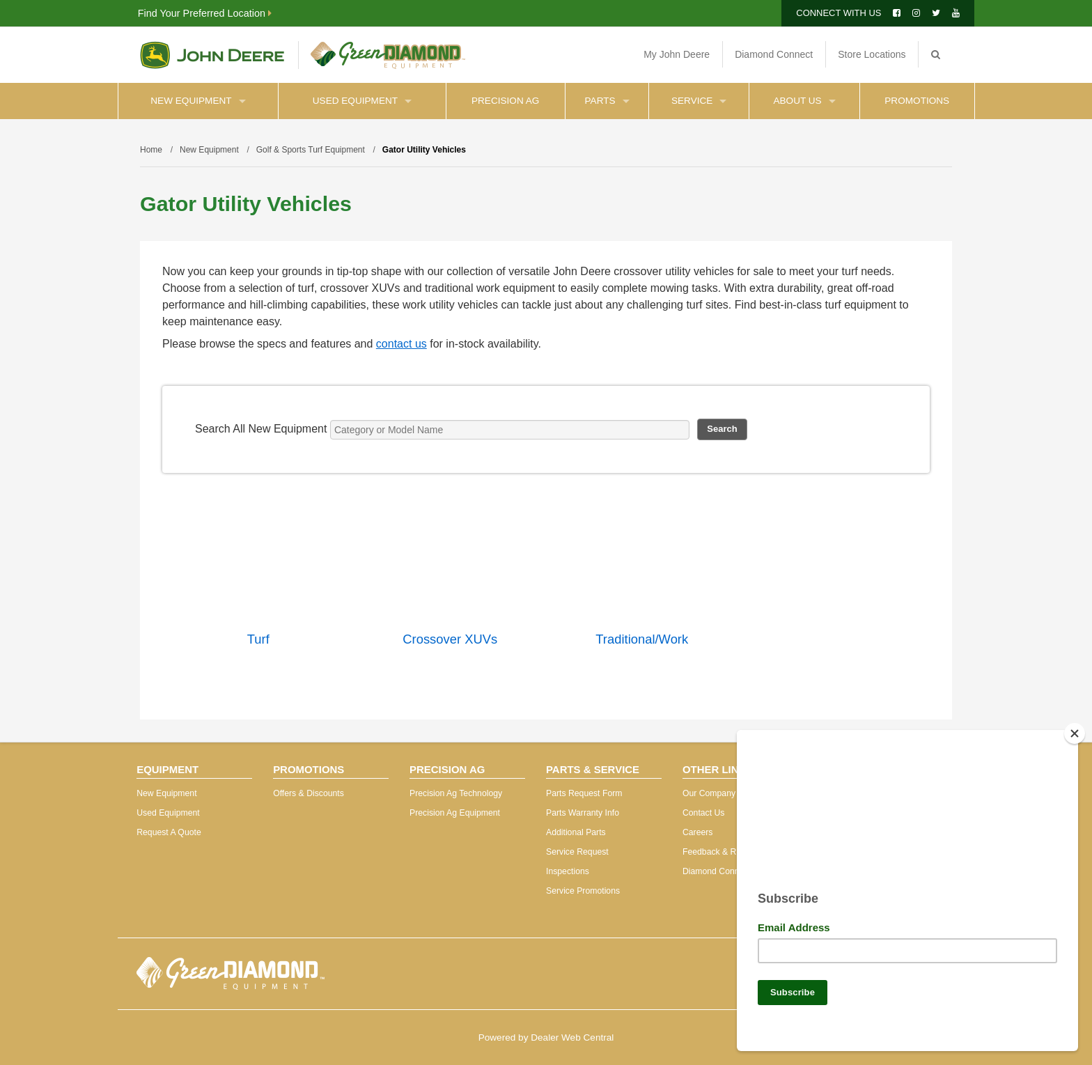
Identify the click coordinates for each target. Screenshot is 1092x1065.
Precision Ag (505, 100)
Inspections (567, 871)
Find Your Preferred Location (205, 13)
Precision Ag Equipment (455, 813)
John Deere (212, 55)
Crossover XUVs (450, 639)
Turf (258, 639)
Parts (607, 100)
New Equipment (197, 100)
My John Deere (677, 54)
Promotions (916, 100)
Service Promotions (583, 891)
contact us (401, 344)
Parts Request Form (584, 793)
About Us (804, 100)
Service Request (577, 852)
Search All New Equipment (261, 429)
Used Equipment (362, 100)
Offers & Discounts (308, 793)
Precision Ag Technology (456, 793)
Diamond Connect (774, 54)
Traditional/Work (641, 639)
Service (698, 100)
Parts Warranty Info (582, 813)
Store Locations (871, 54)
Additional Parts (576, 832)
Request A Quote (168, 832)
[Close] (1074, 727)
